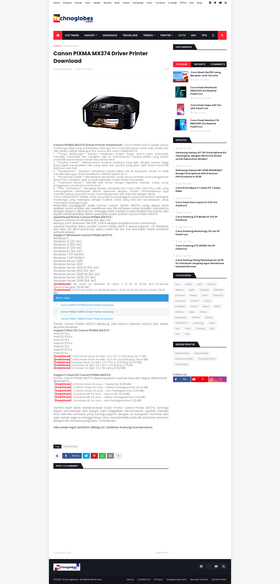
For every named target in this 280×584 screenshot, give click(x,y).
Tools (187, 328)
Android (211, 284)
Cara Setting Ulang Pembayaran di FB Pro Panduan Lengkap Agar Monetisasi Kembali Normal (200, 263)
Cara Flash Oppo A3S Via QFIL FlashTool (205, 107)
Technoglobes (70, 579)
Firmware (180, 295)
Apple (191, 289)
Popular (182, 64)
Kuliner (78, 2)
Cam (149, 2)
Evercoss (218, 289)
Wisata (107, 2)
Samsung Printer (206, 358)
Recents (199, 64)
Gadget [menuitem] (89, 35)
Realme (196, 317)
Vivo (177, 334)
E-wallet (172, 2)
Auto (87, 2)
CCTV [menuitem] (182, 35)
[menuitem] (57, 35)
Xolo (187, 334)
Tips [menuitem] (204, 35)
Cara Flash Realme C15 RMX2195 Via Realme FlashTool (204, 123)
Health (96, 2)
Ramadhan (181, 317)
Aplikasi (179, 289)
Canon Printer (71, 46)
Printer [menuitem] (166, 35)
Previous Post (63, 552)
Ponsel (203, 311)
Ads (191, 2)
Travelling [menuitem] (130, 35)
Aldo (199, 284)
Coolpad (204, 289)
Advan (188, 284)
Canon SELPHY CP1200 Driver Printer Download (87, 305)
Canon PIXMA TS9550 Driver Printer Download (87, 318)
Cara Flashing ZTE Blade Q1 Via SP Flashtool (197, 218)
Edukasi (67, 2)
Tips (177, 328)
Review (209, 317)
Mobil (217, 306)
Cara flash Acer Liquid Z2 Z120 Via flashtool (196, 204)
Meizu (206, 306)
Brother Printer (182, 353)
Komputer (138, 2)
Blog (199, 2)
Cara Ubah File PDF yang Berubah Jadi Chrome (205, 74)
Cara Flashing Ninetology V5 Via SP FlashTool (198, 233)
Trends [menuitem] (148, 35)
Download (62, 284)
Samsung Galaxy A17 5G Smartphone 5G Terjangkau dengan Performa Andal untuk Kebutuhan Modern (201, 156)
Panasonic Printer (184, 358)
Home (56, 2)
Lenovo (194, 306)
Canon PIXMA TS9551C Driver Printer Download (87, 311)
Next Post (161, 552)
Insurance (180, 300)
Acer (177, 284)
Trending (200, 328)
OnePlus (179, 311)
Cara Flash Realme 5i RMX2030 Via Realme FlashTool (203, 91)
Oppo (191, 311)
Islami (126, 2)
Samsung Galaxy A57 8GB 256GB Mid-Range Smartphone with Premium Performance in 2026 (199, 173)
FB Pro (183, 2)
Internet (195, 300)
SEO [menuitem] (193, 35)
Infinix (205, 295)
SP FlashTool (181, 323)
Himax (193, 295)
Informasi (218, 295)
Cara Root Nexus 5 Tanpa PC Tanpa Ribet (198, 189)
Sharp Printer (181, 364)
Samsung (198, 323)
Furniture (160, 2)
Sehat (212, 323)
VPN (212, 328)
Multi (117, 2)
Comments (218, 64)
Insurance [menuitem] (110, 35)
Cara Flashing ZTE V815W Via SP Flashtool (195, 247)
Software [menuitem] (72, 35)
